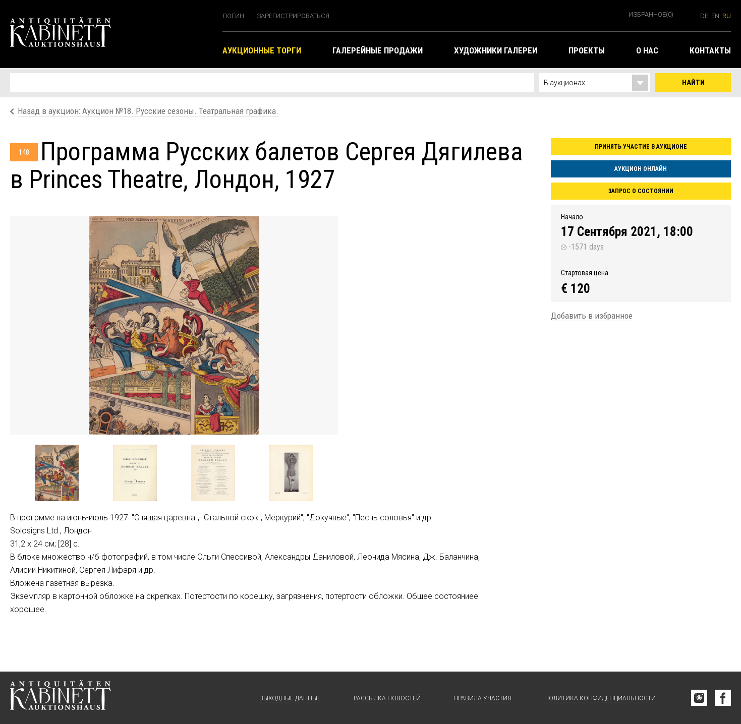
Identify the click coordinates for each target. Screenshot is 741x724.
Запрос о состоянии (640, 191)
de (704, 16)
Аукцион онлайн (640, 168)
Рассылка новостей (387, 698)
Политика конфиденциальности (600, 698)
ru (726, 16)
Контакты (710, 50)
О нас (647, 50)
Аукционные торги (261, 50)
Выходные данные (290, 698)
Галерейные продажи (377, 50)
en (715, 16)
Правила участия (482, 698)
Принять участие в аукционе (641, 146)
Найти (693, 82)
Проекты (586, 50)
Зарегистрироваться (293, 16)
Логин (233, 16)
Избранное (651, 14)
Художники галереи (495, 50)
